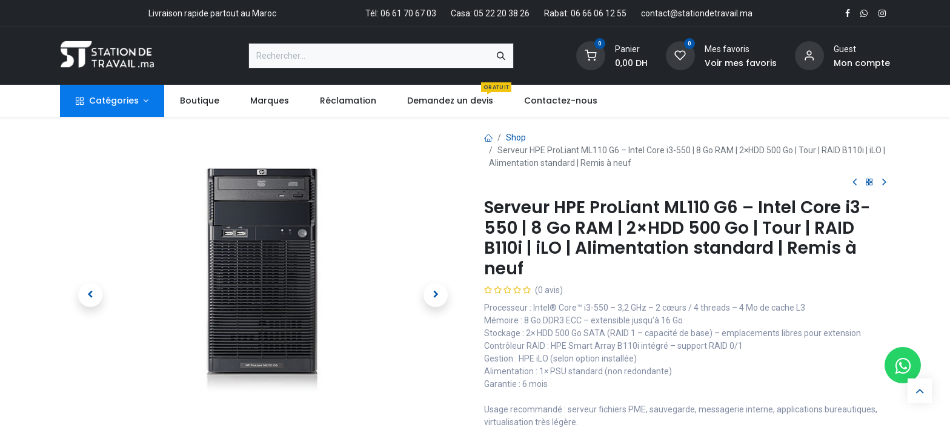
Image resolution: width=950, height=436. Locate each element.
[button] (90, 294)
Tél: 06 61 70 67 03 (400, 13)
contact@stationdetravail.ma (696, 13)
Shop (516, 137)
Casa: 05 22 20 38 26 (490, 13)
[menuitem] (199, 101)
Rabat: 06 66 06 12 (579, 13)
